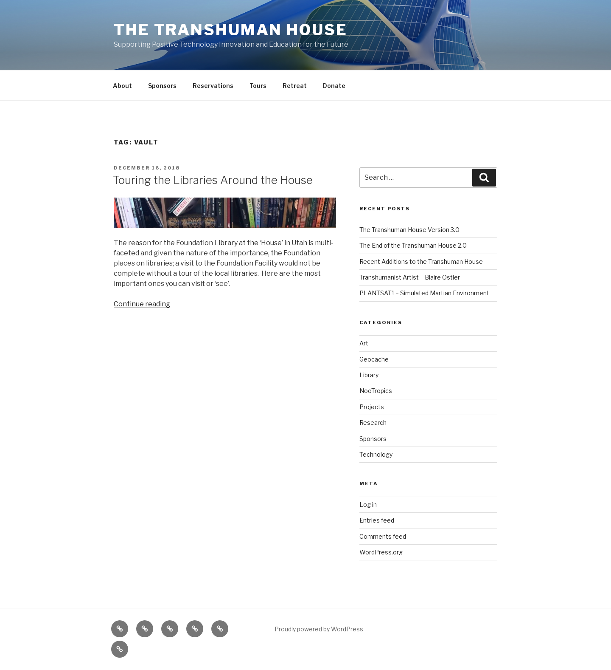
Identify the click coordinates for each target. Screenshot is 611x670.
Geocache (374, 359)
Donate (334, 85)
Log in (368, 504)
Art (363, 343)
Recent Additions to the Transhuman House (421, 261)
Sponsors (162, 85)
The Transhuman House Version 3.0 (409, 229)
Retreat (295, 85)
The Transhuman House (231, 29)
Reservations (213, 85)
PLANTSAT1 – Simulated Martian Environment (424, 293)
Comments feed (382, 536)
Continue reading (142, 304)
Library (368, 375)
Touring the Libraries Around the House (213, 180)
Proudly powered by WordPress (319, 629)
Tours (257, 85)
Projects (371, 406)
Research (373, 422)
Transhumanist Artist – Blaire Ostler (409, 277)
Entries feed (376, 520)
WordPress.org (381, 552)
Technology (375, 454)
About (122, 85)
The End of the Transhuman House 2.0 (413, 245)
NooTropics (375, 390)
